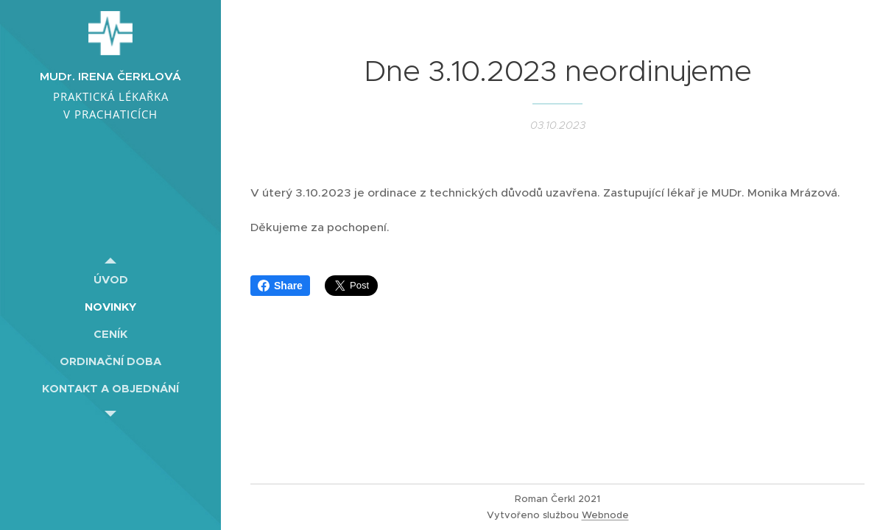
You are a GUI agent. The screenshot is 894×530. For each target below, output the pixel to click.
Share (280, 286)
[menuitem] (110, 279)
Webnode (605, 515)
